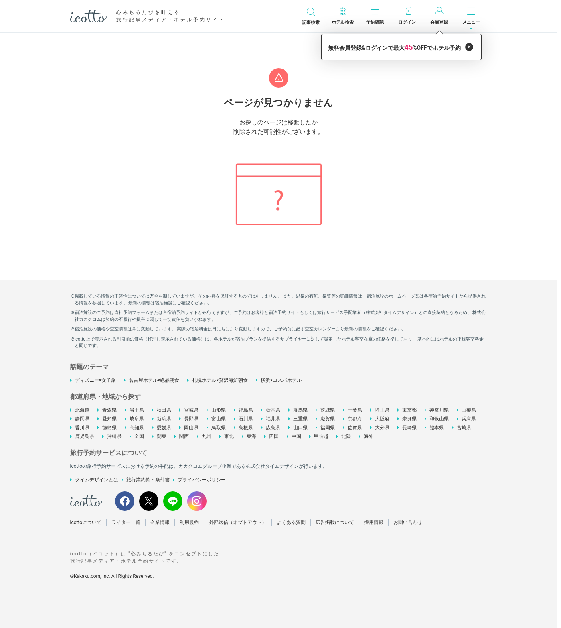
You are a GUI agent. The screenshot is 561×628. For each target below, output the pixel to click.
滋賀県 (327, 419)
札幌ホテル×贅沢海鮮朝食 (219, 380)
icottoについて (86, 522)
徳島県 (109, 427)
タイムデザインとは (96, 480)
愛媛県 (164, 427)
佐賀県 (355, 427)
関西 (184, 436)
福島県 (246, 410)
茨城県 (327, 410)
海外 (368, 436)
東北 (229, 436)
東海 (251, 436)
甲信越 (321, 436)
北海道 (82, 410)
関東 (161, 436)
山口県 (300, 427)
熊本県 (436, 427)
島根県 (246, 427)
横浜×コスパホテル (281, 380)
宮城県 (191, 410)
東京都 (409, 410)
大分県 (382, 427)
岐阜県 (137, 419)
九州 (206, 436)
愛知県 (109, 419)
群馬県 (300, 410)
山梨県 (469, 410)
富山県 (218, 419)
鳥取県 (218, 427)
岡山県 (191, 427)
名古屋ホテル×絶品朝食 (154, 380)
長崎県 (409, 427)
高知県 (137, 427)
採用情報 (373, 522)
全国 (139, 436)
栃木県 (273, 410)
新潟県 (164, 419)
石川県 (246, 419)
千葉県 (355, 410)
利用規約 (189, 522)
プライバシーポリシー (202, 480)
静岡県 (82, 419)
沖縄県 (114, 436)
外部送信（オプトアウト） (238, 522)
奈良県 (409, 419)
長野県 (191, 419)
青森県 (109, 410)
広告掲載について (335, 522)
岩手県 (137, 410)
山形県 (218, 410)
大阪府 (382, 419)
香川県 (82, 427)
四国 (274, 436)
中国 (296, 436)
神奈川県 (439, 410)
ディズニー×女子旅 (95, 380)
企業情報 (160, 522)
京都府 (355, 419)
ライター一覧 (125, 522)
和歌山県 (439, 419)
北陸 (346, 436)
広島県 (273, 427)
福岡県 (327, 427)
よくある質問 (291, 522)
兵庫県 (469, 419)
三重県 (300, 419)
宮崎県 (464, 427)
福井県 (273, 419)
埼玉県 (382, 410)
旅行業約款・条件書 (148, 480)
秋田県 (164, 410)
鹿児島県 (84, 436)
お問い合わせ (407, 522)
